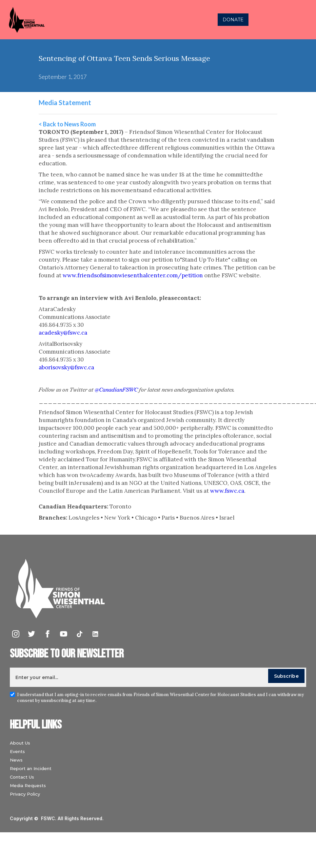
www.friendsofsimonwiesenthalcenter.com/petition (133, 275)
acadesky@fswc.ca (63, 332)
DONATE (233, 20)
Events (17, 751)
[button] (304, 20)
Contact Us (22, 777)
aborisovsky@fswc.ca (66, 367)
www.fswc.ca (227, 490)
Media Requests (28, 785)
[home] (87, 19)
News (16, 760)
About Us (20, 743)
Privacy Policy (25, 794)
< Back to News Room (67, 124)
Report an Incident (30, 768)
